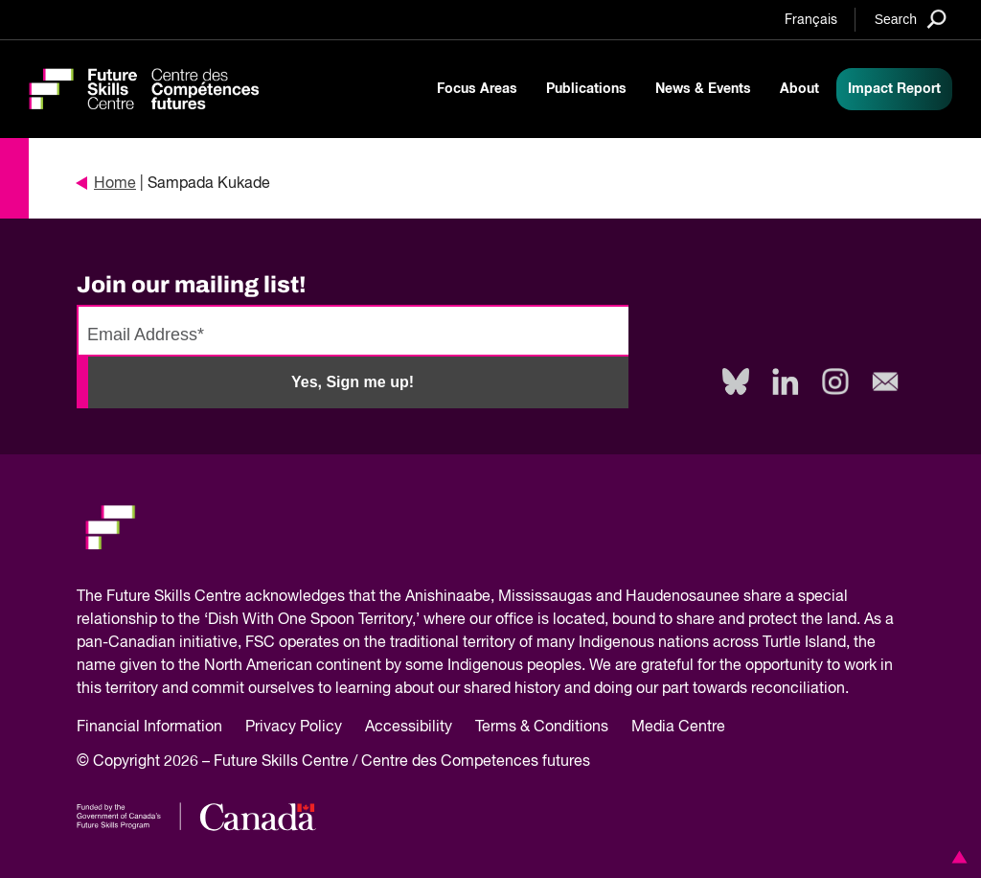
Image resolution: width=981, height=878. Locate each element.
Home (106, 184)
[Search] (910, 19)
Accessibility (408, 727)
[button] (956, 857)
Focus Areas (477, 89)
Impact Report (894, 89)
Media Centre (678, 727)
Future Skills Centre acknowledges (225, 597)
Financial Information (149, 727)
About (799, 89)
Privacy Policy (293, 727)
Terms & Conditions (541, 727)
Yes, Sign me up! (352, 382)
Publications (586, 89)
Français (811, 20)
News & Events (703, 89)
